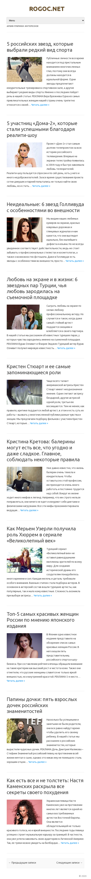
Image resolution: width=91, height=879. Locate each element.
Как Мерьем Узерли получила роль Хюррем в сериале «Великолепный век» (41, 534)
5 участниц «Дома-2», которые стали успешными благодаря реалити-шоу (42, 129)
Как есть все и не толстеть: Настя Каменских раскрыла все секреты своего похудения (45, 786)
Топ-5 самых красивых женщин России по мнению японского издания (43, 620)
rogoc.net (47, 8)
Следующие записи (69, 862)
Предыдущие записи (22, 862)
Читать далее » (40, 104)
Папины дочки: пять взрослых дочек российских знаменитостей (42, 705)
